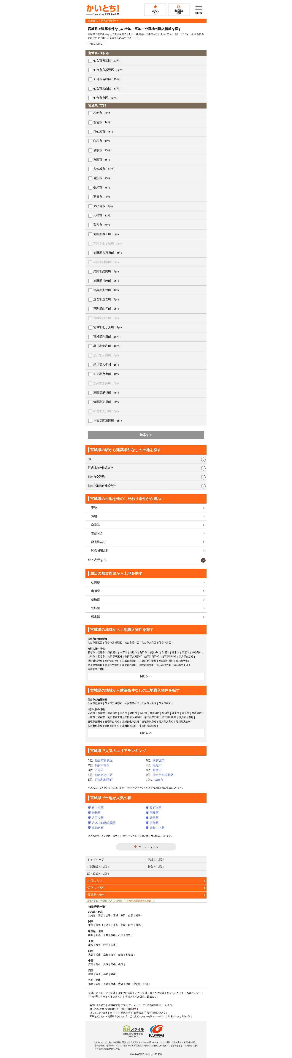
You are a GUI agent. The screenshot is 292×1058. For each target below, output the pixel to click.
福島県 (95, 599)
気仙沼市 (103, 131)
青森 (100, 915)
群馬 (138, 925)
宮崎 (128, 983)
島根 (113, 964)
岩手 (108, 915)
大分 (120, 983)
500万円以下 (99, 550)
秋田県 (95, 582)
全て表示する (97, 560)
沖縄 (145, 983)
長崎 (105, 983)
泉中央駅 (96, 807)
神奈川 (99, 925)
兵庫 (98, 954)
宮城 (115, 915)
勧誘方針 (125, 1012)
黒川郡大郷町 (106, 355)
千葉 (115, 925)
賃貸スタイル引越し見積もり (141, 996)
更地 (94, 507)
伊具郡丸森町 (106, 290)
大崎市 (103, 215)
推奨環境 (138, 1012)
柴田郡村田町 (106, 262)
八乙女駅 (96, 817)
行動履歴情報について (158, 1005)
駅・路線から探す (98, 873)
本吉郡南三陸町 (108, 420)
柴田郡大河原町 (108, 252)
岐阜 (98, 944)
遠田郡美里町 (106, 401)
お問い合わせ (96, 1005)
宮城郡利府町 (107, 336)
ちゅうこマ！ (194, 992)
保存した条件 (96, 887)
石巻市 (103, 112)
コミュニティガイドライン (103, 1012)
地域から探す (156, 859)
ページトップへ (148, 846)
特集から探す (156, 866)
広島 (90, 964)
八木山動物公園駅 (102, 822)
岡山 (98, 964)
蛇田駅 (152, 817)
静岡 (105, 944)
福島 (138, 915)
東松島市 (103, 206)
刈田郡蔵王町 (106, 234)
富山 (113, 935)
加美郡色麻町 (106, 373)
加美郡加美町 (106, 383)
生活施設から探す (98, 866)
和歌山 (129, 954)
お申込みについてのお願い (103, 1009)
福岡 (90, 983)
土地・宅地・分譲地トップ (99, 901)
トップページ (95, 859)
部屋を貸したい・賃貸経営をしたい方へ (110, 1016)
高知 (105, 974)
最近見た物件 (96, 894)
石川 (120, 935)
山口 (120, 964)
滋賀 (113, 954)
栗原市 (102, 196)
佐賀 (98, 983)
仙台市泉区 (106, 97)
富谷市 (102, 224)
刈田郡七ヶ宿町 (108, 243)
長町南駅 (154, 807)
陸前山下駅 (155, 827)
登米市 (102, 187)
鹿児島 (137, 983)
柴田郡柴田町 (106, 271)
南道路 (95, 524)
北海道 (92, 915)
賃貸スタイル (95, 992)
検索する (146, 435)
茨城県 (95, 608)
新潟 (98, 935)
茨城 (123, 925)
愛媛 (113, 974)
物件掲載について (156, 1012)
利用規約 (111, 1005)
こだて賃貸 (141, 992)
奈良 (120, 954)
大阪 (90, 954)
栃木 (130, 925)
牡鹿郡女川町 (106, 411)
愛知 (90, 944)
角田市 (102, 159)
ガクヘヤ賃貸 (157, 992)
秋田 (123, 915)
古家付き (97, 533)
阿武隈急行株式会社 (100, 467)
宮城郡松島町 (106, 318)
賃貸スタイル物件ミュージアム (150, 1016)
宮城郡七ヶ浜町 (108, 327)
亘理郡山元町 (106, 308)
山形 (130, 915)
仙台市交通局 (96, 476)
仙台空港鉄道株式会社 (102, 485)
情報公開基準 (127, 1009)
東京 (90, 925)
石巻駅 (152, 822)
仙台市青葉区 (107, 60)
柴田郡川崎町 (106, 280)
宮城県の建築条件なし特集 (139, 901)
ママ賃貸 (110, 992)
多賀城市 (104, 168)
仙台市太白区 (107, 88)
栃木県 (95, 616)
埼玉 (108, 925)
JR (89, 459)
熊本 (113, 983)
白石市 (102, 140)
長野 (105, 935)
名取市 (103, 150)
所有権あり (98, 541)
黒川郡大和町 (107, 346)
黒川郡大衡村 (106, 364)
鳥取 (105, 964)
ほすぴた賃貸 (125, 992)
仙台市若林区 (107, 79)
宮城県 (119, 901)
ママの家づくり (96, 996)
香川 (98, 974)
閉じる (144, 676)
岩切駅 (94, 812)
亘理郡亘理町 (106, 299)
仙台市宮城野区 (109, 69)
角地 (94, 516)
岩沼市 (103, 178)
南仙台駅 (96, 827)
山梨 (90, 935)
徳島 (90, 974)
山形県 (95, 590)
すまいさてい (115, 996)
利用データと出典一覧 (179, 1016)
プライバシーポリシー (132, 1005)
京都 (105, 954)
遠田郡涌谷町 (106, 392)
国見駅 (152, 812)
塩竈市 (103, 122)
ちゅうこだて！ (175, 992)
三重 (113, 944)
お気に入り (94, 880)
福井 (128, 935)
